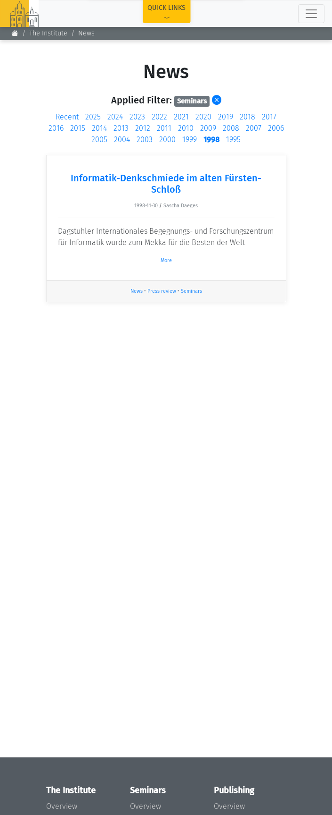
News (86, 33)
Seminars (191, 291)
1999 (189, 139)
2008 (231, 128)
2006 (276, 128)
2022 (159, 116)
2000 (167, 139)
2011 (164, 128)
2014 (99, 128)
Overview (61, 806)
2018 (247, 116)
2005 (99, 139)
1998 (211, 139)
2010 (186, 128)
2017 (269, 116)
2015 (77, 128)
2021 (181, 116)
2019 (225, 116)
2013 (121, 128)
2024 (115, 116)
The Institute (48, 33)
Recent (67, 116)
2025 (93, 116)
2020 (203, 116)
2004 (122, 139)
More (166, 260)
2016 (56, 128)
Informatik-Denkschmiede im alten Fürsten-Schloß (166, 183)
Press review (161, 291)
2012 (142, 128)
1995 (233, 139)
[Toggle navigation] (311, 13)
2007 (253, 128)
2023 (137, 116)
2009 (208, 128)
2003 (145, 139)
